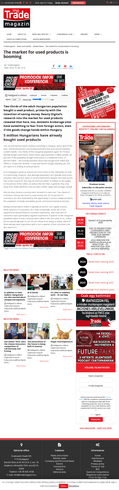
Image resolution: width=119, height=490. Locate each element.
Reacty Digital (44, 248)
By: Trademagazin (12, 65)
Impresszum (98, 458)
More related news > (65, 319)
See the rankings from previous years (95, 289)
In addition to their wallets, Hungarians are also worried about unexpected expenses (15, 296)
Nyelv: (13, 99)
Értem (63, 486)
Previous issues (97, 184)
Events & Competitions (17, 39)
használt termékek (18, 248)
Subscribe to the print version (97, 187)
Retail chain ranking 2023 (101, 272)
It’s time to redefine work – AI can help (60, 293)
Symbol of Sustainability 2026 (100, 221)
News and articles (59, 455)
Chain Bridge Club (98, 477)
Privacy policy (97, 463)
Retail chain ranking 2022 (101, 282)
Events (59, 463)
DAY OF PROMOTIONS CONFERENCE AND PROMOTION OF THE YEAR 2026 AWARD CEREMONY (100, 232)
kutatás (32, 248)
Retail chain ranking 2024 (101, 261)
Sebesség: (38, 99)
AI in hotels (32, 292)
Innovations (59, 466)
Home (9, 34)
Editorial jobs (59, 472)
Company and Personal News (59, 461)
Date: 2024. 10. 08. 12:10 (14, 68)
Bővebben (74, 486)
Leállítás (64, 95)
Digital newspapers (41, 39)
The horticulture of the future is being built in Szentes (38, 344)
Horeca (59, 469)
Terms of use (97, 466)
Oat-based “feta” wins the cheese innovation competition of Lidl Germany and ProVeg (14, 346)
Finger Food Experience (62, 341)
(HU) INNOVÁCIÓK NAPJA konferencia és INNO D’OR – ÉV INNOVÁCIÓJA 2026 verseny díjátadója (100, 244)
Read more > (21, 314)
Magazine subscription (97, 474)
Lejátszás (33, 95)
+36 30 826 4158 (11, 3)
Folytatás (53, 95)
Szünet (43, 95)
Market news (59, 458)
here (90, 195)
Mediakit (84, 34)
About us (22, 34)
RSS (97, 469)
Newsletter (78, 3)
